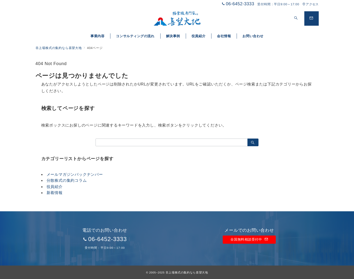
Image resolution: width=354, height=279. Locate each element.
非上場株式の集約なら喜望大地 (187, 272)
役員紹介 (55, 187)
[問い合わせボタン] (311, 18)
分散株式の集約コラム (67, 180)
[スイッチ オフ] (296, 18)
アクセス (310, 4)
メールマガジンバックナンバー (75, 174)
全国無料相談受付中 (249, 239)
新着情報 (55, 193)
